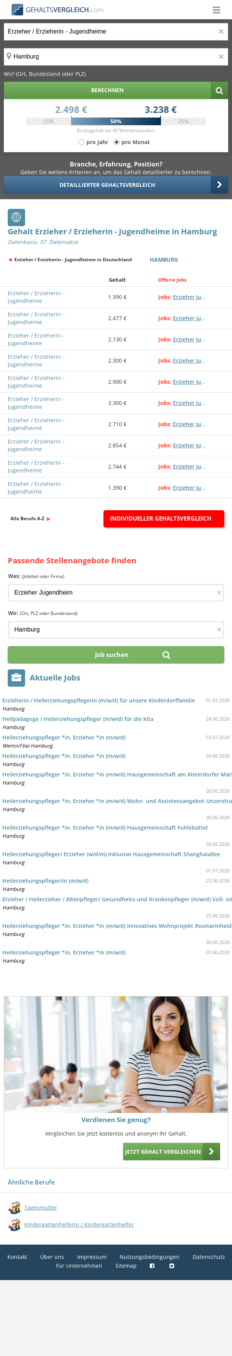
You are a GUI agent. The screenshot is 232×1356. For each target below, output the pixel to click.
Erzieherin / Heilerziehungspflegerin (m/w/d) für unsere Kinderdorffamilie (98, 700)
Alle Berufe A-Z (27, 518)
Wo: (43, 613)
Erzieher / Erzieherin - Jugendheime (36, 296)
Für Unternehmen (79, 1265)
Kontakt (17, 1256)
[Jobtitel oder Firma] (116, 593)
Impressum (92, 1256)
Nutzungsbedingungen (150, 1256)
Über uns (52, 1256)
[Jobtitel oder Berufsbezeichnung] (116, 31)
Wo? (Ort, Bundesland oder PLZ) (45, 73)
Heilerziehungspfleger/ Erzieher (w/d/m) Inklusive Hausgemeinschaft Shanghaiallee (111, 854)
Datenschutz (209, 1256)
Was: (36, 576)
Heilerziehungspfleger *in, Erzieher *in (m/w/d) (63, 737)
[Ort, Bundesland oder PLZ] (116, 57)
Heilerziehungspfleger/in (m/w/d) (45, 880)
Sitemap (126, 1265)
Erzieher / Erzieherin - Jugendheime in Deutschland (73, 259)
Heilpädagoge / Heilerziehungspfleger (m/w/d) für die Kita (78, 719)
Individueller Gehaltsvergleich (160, 518)
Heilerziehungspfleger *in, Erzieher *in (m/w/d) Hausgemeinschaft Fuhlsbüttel (105, 827)
